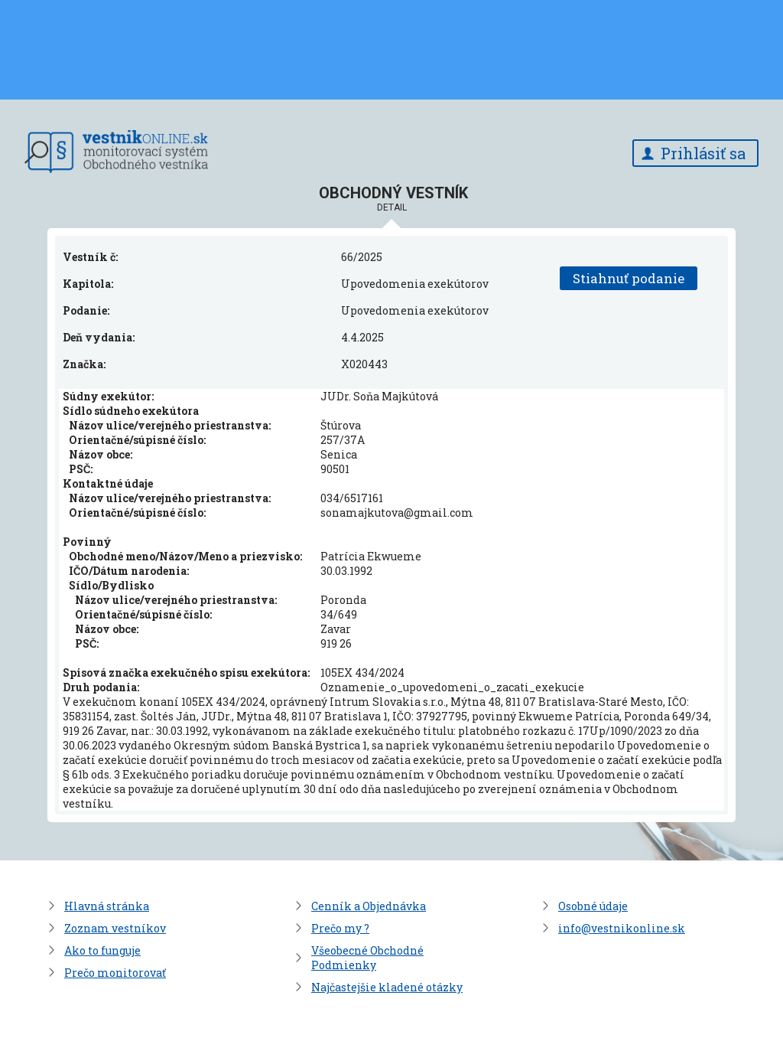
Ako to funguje (102, 950)
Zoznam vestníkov (115, 928)
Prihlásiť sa (703, 153)
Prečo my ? (340, 928)
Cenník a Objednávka (368, 906)
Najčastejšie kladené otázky (387, 987)
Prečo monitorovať (115, 972)
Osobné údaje (593, 906)
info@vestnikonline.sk (621, 928)
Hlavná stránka (106, 906)
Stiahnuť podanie (628, 278)
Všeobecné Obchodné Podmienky (367, 957)
